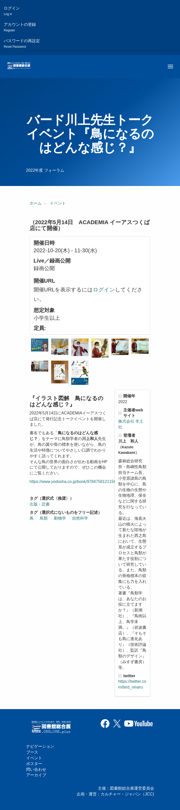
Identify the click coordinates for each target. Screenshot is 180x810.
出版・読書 (40, 504)
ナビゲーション (40, 746)
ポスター (34, 764)
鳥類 (44, 518)
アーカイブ (36, 775)
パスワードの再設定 (22, 43)
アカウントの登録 (20, 27)
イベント (58, 203)
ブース (32, 752)
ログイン (12, 11)
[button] (39, 345)
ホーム (36, 203)
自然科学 (80, 518)
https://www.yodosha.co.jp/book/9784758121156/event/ (79, 481)
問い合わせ (36, 769)
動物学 (60, 518)
